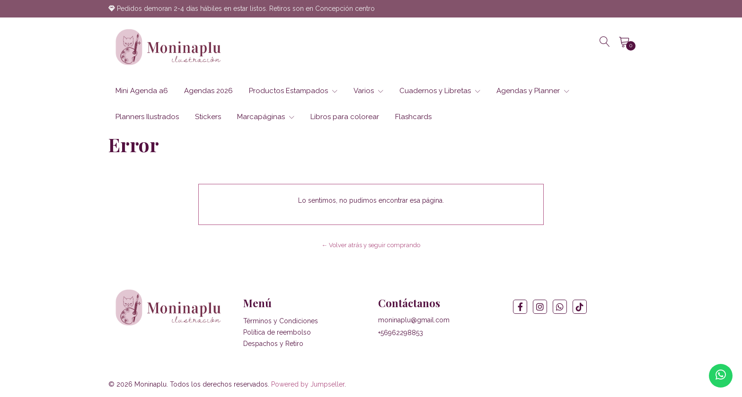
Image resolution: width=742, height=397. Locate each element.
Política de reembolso (277, 332)
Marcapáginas (265, 116)
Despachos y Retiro (273, 343)
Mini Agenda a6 (141, 90)
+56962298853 (400, 333)
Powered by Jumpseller (307, 384)
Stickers (208, 116)
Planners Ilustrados (147, 116)
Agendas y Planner (532, 90)
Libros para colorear (344, 116)
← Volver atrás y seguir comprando (371, 245)
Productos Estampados (293, 90)
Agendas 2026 (208, 90)
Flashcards (413, 116)
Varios (368, 90)
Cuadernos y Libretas (439, 90)
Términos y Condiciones (280, 321)
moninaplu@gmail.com (414, 320)
